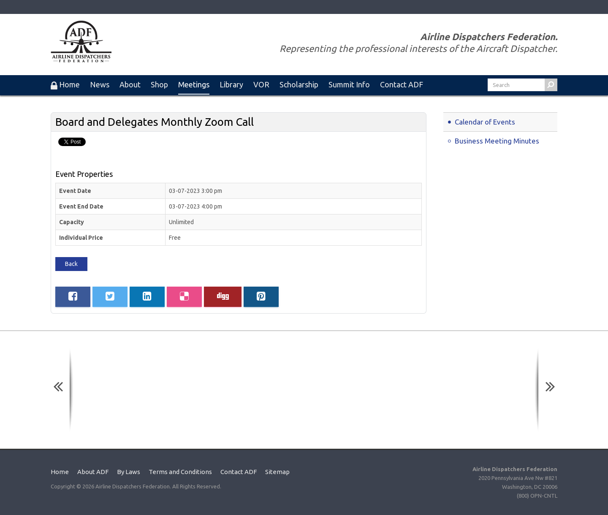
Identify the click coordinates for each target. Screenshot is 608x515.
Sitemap (277, 471)
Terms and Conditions (180, 471)
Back (71, 263)
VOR (261, 84)
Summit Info (349, 84)
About (130, 84)
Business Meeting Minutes (497, 141)
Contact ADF (401, 84)
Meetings (193, 84)
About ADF (93, 471)
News (99, 84)
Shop (159, 84)
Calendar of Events (485, 122)
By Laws (128, 471)
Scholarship (299, 84)
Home (60, 471)
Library (231, 84)
